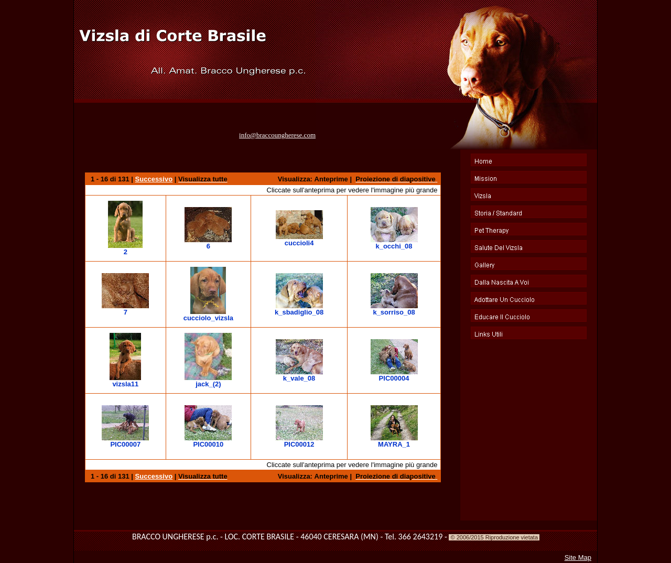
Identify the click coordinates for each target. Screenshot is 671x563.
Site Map (578, 557)
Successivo (154, 179)
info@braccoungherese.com (277, 135)
